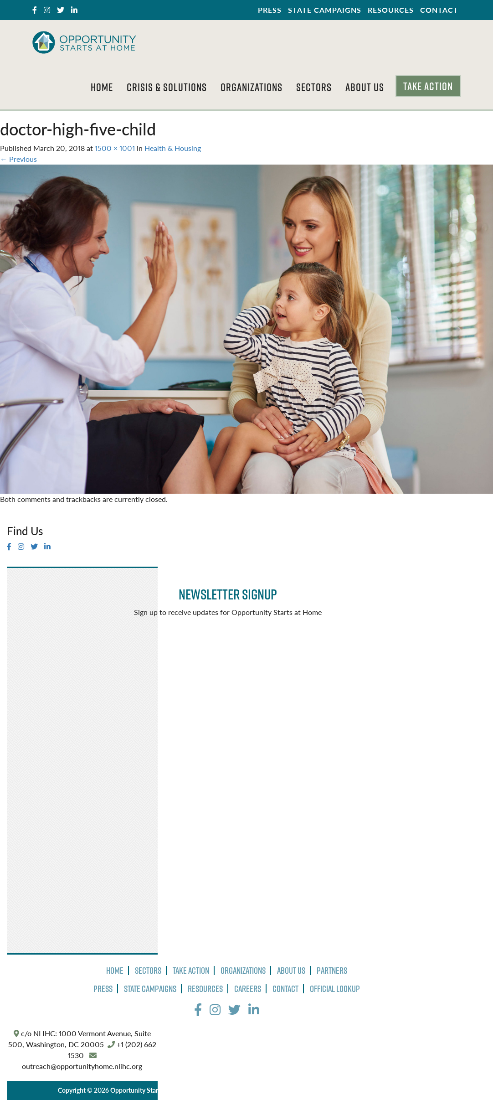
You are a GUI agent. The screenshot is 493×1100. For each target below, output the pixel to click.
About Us (364, 87)
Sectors (314, 87)
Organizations (251, 87)
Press (270, 10)
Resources (391, 10)
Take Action (428, 86)
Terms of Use (260, 1090)
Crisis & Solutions (167, 87)
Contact (439, 10)
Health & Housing (172, 148)
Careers (247, 988)
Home (102, 87)
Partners (332, 970)
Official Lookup (335, 988)
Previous (18, 159)
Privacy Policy (216, 1090)
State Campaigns (324, 10)
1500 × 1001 (115, 148)
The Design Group (373, 1090)
